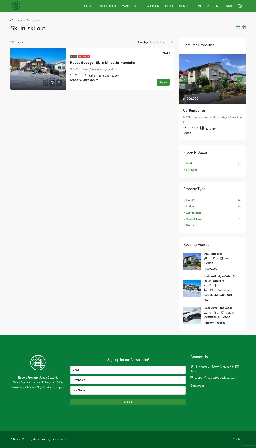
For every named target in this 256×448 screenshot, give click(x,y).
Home (88, 6)
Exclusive (84, 56)
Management (131, 6)
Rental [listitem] (188, 225)
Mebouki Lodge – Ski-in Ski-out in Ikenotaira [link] (102, 62)
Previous (185, 79)
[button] (238, 27)
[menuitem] (240, 6)
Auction (153, 6)
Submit (128, 401)
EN (216, 6)
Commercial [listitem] (192, 212)
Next (239, 79)
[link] (38, 69)
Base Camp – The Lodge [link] (218, 307)
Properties (107, 6)
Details (163, 82)
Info (201, 6)
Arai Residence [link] (194, 110)
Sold (73, 56)
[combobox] (160, 42)
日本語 (228, 6)
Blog (169, 6)
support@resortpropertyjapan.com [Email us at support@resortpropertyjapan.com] (216, 377)
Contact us (197, 385)
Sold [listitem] (187, 163)
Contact (185, 6)
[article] (212, 97)
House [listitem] (188, 200)
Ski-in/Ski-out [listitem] (193, 219)
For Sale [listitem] (190, 169)
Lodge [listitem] (188, 206)
